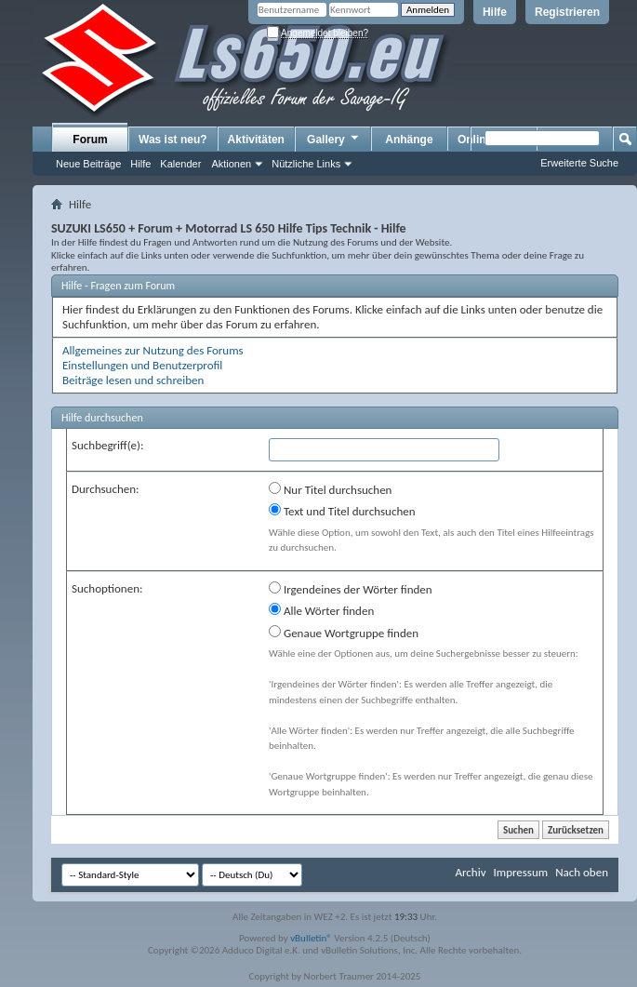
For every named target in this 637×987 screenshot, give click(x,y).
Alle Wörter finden (321, 610)
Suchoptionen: (107, 588)
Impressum (520, 872)
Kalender (180, 163)
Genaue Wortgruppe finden (343, 632)
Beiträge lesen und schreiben (133, 380)
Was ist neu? (173, 139)
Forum (90, 139)
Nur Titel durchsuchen (330, 489)
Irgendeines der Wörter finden (350, 588)
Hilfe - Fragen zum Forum (118, 285)
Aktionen (231, 163)
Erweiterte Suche (579, 162)
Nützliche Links (306, 163)
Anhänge (408, 139)
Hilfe (495, 12)
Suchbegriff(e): (107, 445)
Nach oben (581, 872)
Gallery (334, 138)
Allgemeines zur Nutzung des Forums (153, 350)
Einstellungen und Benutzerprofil (142, 365)
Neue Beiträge (88, 163)
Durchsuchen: (105, 489)
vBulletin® (311, 938)
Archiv (470, 872)
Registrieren (567, 12)
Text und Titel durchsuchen (342, 510)
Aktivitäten (256, 139)
